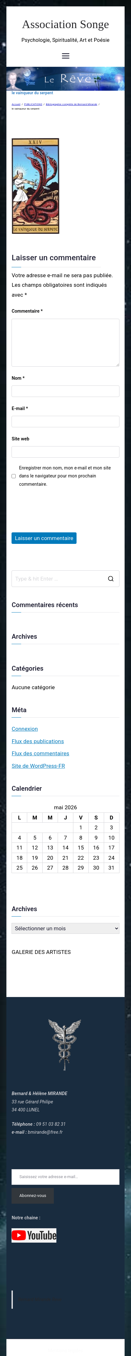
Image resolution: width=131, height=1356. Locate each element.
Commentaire (27, 311)
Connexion (25, 729)
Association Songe (65, 24)
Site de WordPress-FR (38, 766)
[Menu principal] (66, 55)
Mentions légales (65, 1350)
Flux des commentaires (40, 753)
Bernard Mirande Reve (39, 1299)
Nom (18, 378)
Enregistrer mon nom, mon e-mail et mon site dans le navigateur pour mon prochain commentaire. (65, 475)
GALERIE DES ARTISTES (41, 952)
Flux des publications (38, 741)
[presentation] (60, 507)
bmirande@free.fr (45, 1132)
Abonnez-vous (32, 1195)
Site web (20, 438)
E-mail (20, 408)
